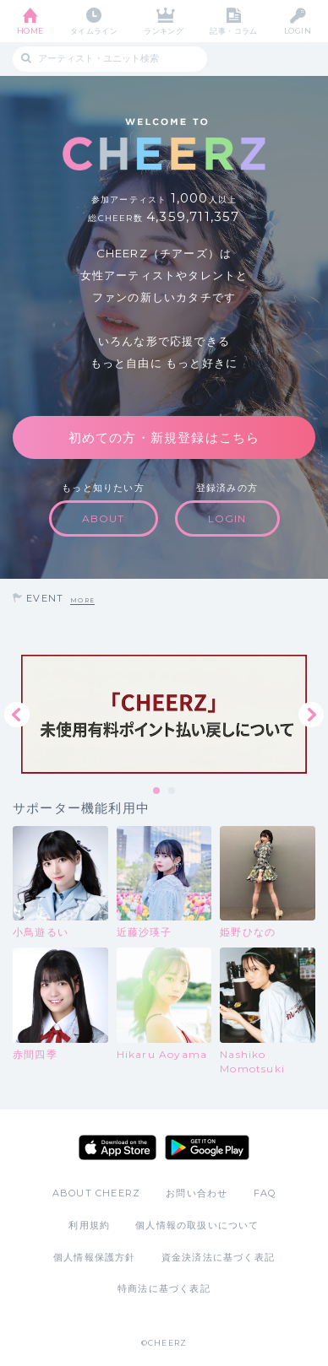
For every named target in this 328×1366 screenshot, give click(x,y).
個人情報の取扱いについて (197, 1225)
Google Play (207, 1147)
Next (311, 714)
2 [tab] (172, 791)
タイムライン (94, 30)
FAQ (265, 1193)
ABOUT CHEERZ (96, 1193)
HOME (30, 30)
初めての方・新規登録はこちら (164, 437)
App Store (117, 1147)
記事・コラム (234, 30)
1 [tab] (157, 791)
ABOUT (103, 518)
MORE (82, 600)
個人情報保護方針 (94, 1257)
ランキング (163, 30)
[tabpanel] (164, 714)
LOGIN (297, 30)
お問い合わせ (196, 1193)
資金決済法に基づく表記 (218, 1257)
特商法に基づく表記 (164, 1288)
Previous (17, 714)
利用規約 (89, 1225)
